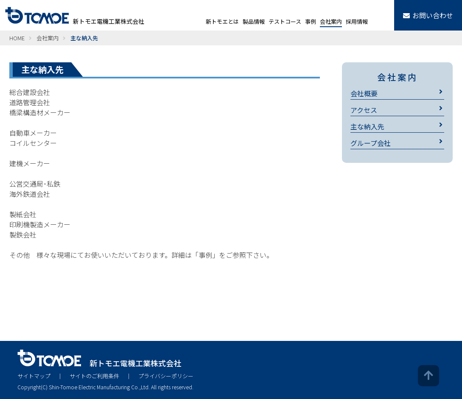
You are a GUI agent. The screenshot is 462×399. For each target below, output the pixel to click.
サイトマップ (33, 376)
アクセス (363, 110)
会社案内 (47, 38)
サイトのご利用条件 (94, 376)
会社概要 (364, 93)
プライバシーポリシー (165, 376)
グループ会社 (370, 143)
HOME (17, 38)
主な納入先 (367, 126)
